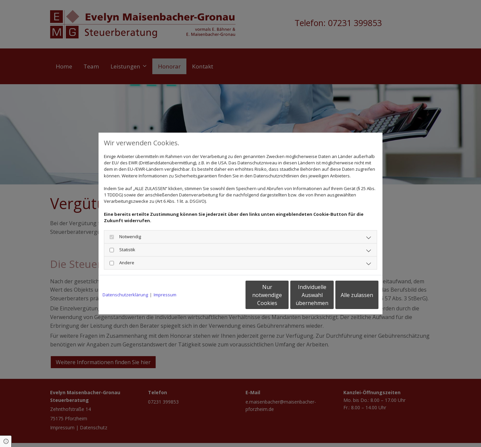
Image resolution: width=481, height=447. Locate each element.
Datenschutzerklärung (125, 295)
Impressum (165, 295)
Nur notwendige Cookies (220, 295)
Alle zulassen (347, 295)
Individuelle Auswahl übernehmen (284, 295)
